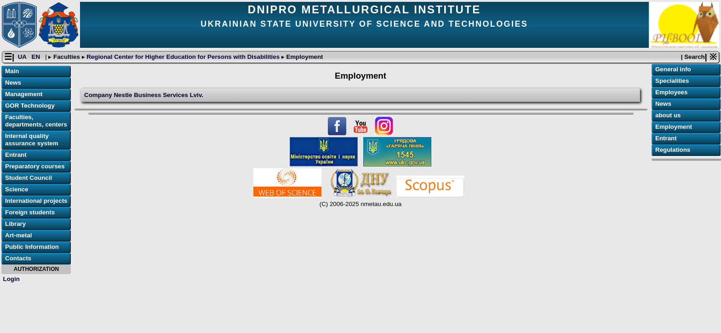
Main (12, 71)
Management (23, 94)
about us (668, 115)
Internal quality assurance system (31, 139)
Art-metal (18, 235)
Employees (671, 92)
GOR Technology (30, 105)
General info (673, 69)
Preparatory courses (35, 166)
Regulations (672, 149)
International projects (36, 200)
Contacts (18, 258)
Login (11, 279)
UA (23, 56)
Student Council (28, 177)
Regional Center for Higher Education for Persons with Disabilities (183, 56)
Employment (304, 56)
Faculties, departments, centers (36, 121)
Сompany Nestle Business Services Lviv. (143, 95)
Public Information (32, 246)
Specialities (672, 80)
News (13, 82)
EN (37, 56)
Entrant (16, 154)
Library (15, 223)
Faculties (66, 56)
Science (16, 189)
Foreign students (30, 212)
